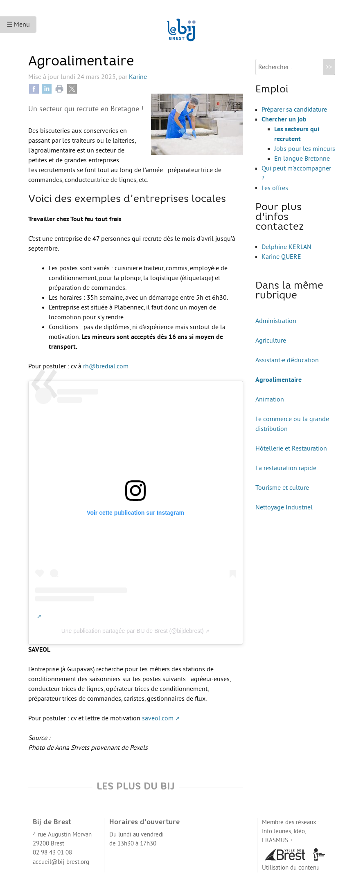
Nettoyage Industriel (284, 507)
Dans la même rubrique (289, 291)
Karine (138, 77)
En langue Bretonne (302, 158)
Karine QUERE (281, 256)
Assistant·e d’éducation (287, 360)
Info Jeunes (276, 831)
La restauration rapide (285, 468)
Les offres (275, 188)
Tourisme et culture (282, 487)
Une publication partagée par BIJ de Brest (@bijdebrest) (132, 631)
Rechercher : (275, 67)
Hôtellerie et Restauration (291, 448)
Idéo (299, 831)
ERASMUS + (277, 840)
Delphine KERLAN (286, 247)
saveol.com (158, 718)
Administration (275, 321)
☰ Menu (18, 24)
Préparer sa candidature (294, 109)
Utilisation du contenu (291, 867)
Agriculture (270, 340)
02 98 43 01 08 (52, 852)
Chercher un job (284, 119)
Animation (269, 399)
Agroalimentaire (278, 379)
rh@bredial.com (106, 366)
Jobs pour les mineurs (304, 148)
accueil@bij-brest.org (61, 862)
